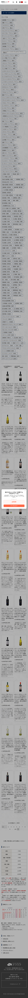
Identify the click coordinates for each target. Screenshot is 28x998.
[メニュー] (25, 2)
